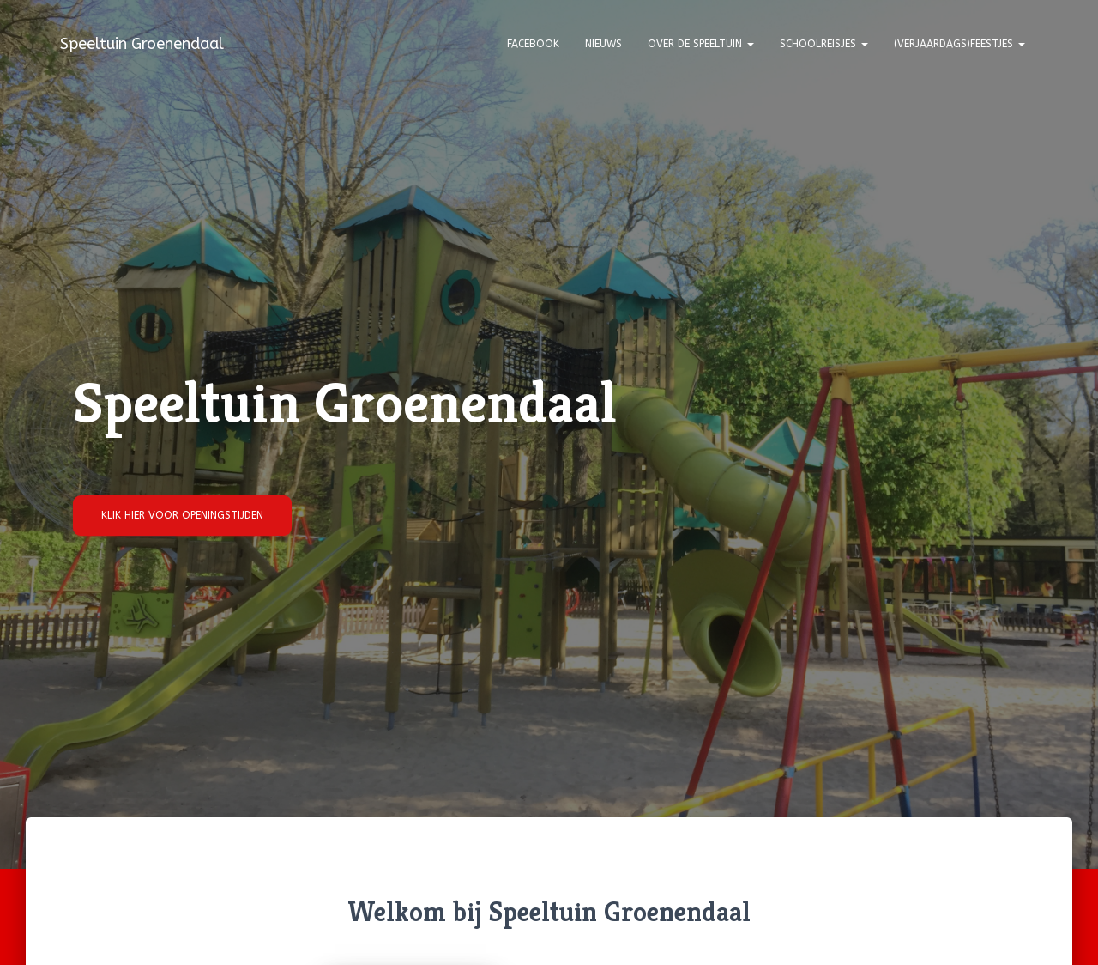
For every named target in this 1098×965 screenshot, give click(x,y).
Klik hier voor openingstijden (182, 515)
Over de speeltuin (701, 44)
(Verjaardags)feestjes (959, 44)
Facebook (533, 44)
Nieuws (603, 44)
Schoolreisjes (824, 44)
